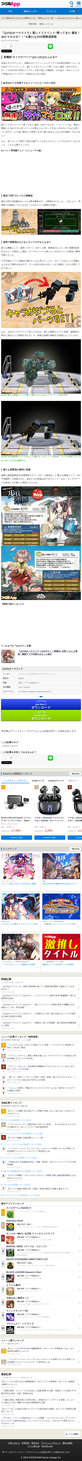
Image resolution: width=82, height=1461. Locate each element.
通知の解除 (67, 1443)
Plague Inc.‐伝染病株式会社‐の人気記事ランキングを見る (22, 1171)
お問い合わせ (14, 1443)
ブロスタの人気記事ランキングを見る (16, 1184)
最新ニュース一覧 (45, 18)
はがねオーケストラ (10, 746)
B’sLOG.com (47, 1446)
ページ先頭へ (73, 1434)
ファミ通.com (34, 1446)
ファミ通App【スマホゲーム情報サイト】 (18, 18)
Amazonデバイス (56, 781)
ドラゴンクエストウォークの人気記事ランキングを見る (23, 1133)
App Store (41, 704)
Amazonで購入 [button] (16, 837)
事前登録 (33, 24)
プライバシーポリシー (51, 1443)
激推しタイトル (46, 24)
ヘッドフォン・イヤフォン (15, 781)
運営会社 (35, 1443)
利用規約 (26, 1443)
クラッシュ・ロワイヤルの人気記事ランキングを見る (22, 1144)
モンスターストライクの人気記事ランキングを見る (21, 1195)
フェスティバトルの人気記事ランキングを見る (20, 1158)
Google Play (41, 715)
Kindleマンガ (38, 781)
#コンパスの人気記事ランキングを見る (17, 1120)
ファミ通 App (10, 4)
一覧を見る (75, 774)
